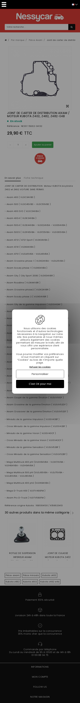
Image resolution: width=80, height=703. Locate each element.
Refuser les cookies (40, 367)
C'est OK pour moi (40, 384)
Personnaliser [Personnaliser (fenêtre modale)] (40, 374)
